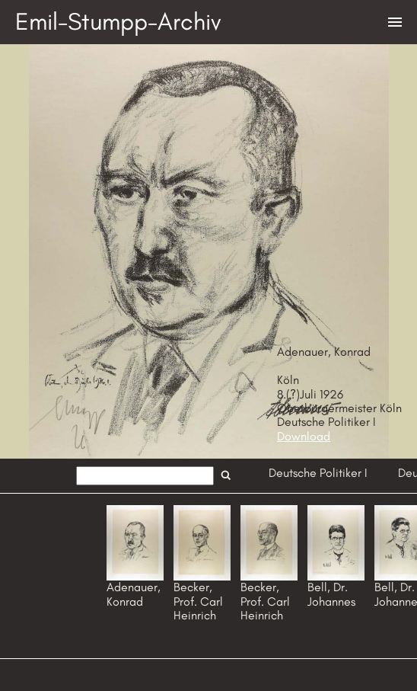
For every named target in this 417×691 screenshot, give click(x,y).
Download (303, 436)
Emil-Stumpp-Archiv (118, 21)
